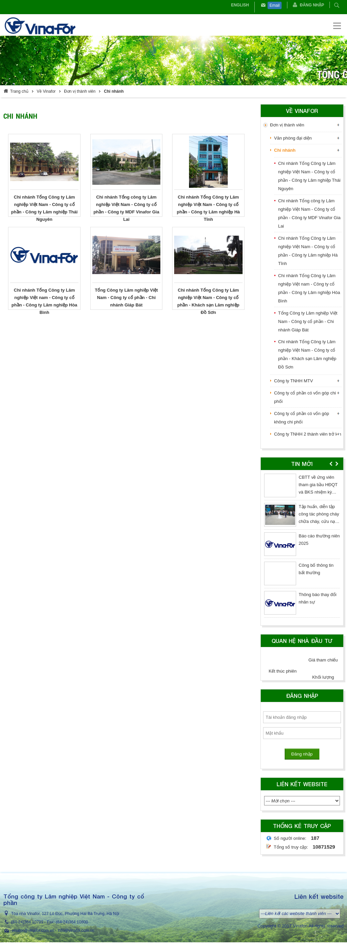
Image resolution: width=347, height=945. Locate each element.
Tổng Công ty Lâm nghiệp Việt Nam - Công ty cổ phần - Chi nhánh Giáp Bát (308, 321)
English (240, 5)
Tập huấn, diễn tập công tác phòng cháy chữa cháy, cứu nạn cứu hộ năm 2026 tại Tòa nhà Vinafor (319, 521)
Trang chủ (19, 91)
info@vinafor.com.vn (76, 930)
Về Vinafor (46, 91)
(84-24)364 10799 (27, 922)
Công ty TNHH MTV (293, 380)
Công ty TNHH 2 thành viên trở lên (307, 434)
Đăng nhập (312, 5)
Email (275, 5)
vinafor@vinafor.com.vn (33, 930)
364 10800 (78, 922)
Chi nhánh (114, 91)
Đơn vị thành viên (79, 91)
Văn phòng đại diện (293, 138)
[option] (302, 547)
